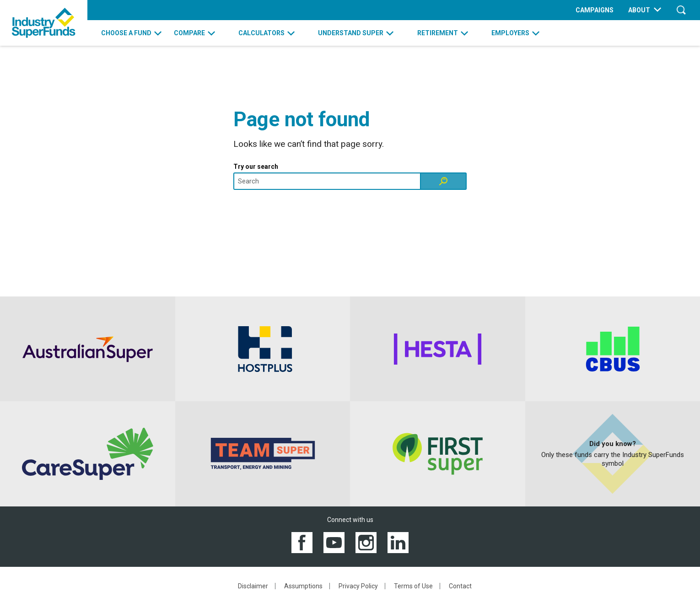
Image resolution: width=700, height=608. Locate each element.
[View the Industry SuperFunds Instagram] (366, 542)
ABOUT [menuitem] (639, 10)
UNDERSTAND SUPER (350, 33)
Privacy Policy (358, 586)
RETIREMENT (437, 33)
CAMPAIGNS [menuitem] (595, 10)
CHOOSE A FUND (126, 33)
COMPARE (189, 33)
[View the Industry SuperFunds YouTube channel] (334, 542)
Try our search (255, 166)
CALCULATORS (261, 33)
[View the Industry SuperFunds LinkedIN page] (398, 542)
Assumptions (303, 586)
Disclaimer (253, 586)
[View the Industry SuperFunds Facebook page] (301, 542)
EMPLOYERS (510, 33)
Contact (460, 586)
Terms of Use (413, 586)
